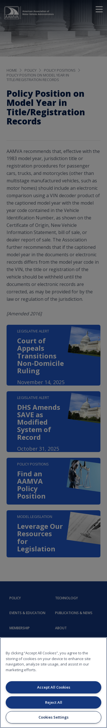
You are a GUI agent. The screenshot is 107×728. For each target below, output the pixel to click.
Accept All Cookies (53, 687)
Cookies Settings (53, 717)
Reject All (53, 702)
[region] (53, 682)
